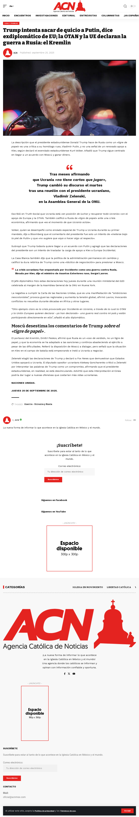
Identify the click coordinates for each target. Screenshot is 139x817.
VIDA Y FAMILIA (11, 23)
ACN (15, 53)
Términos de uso (72, 811)
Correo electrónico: (69, 470)
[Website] (134, 421)
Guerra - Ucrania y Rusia (38, 405)
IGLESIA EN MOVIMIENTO (88, 588)
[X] (69, 675)
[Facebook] (64, 675)
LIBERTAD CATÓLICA (119, 588)
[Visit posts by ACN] (7, 421)
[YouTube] (74, 675)
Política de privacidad (46, 811)
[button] (127, 810)
